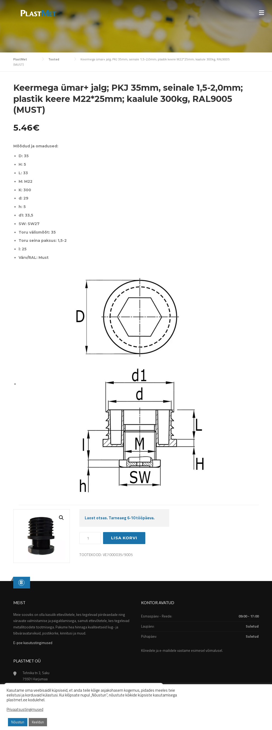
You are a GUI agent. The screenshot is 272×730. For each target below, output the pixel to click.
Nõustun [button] (17, 722)
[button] (61, 517)
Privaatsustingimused (25, 709)
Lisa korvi (124, 537)
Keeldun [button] (38, 722)
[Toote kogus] (90, 538)
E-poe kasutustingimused (32, 642)
